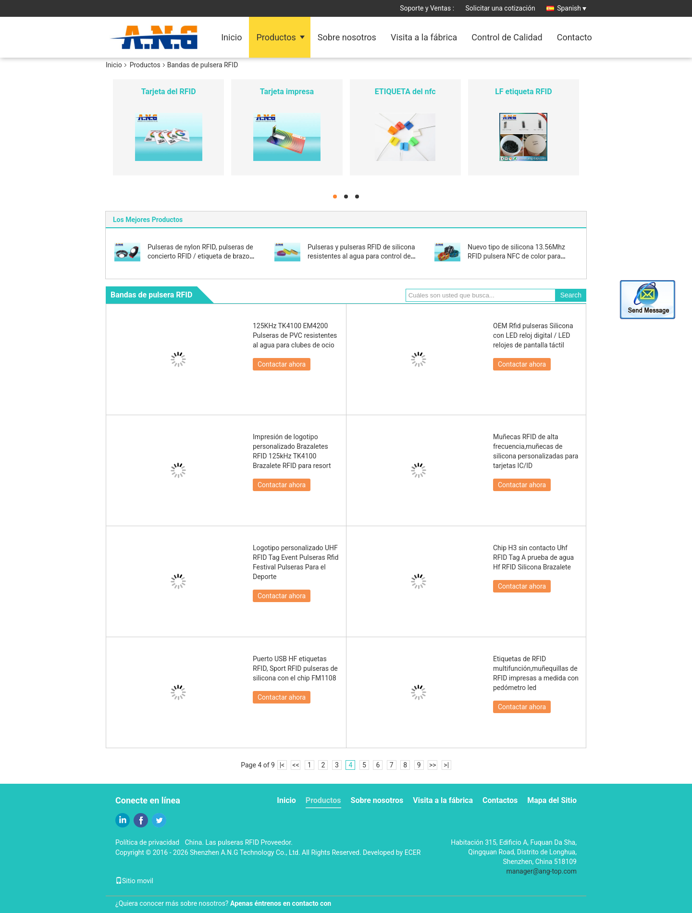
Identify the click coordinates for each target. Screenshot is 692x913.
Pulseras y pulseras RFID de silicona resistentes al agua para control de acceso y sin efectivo (361, 256)
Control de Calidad (506, 37)
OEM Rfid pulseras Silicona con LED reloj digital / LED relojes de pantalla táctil (533, 335)
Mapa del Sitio (552, 800)
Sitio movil (134, 881)
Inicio (231, 37)
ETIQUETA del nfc (405, 91)
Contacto (574, 37)
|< (282, 765)
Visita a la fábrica (424, 37)
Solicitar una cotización (500, 8)
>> (432, 765)
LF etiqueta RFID (523, 91)
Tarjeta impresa (287, 91)
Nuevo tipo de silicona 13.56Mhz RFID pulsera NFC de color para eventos (516, 256)
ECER (413, 852)
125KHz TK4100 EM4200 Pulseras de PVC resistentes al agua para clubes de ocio (295, 335)
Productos (276, 37)
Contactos (500, 800)
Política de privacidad (147, 842)
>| (446, 765)
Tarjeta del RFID (168, 91)
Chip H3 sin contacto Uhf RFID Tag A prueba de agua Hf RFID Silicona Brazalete (533, 557)
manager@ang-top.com (542, 871)
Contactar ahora (282, 364)
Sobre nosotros (347, 37)
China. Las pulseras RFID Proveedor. (239, 842)
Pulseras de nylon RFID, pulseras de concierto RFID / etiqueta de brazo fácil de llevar (200, 256)
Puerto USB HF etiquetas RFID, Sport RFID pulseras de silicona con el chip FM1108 (295, 668)
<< (295, 765)
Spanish (571, 8)
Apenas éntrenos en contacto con (280, 903)
